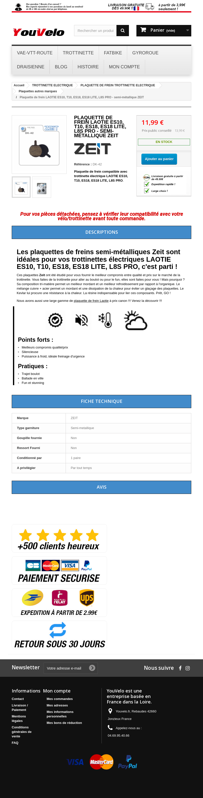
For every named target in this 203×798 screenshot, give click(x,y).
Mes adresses (57, 705)
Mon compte (57, 691)
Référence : (83, 164)
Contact (18, 699)
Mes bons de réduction (64, 723)
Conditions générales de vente (22, 731)
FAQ (15, 743)
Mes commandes (60, 699)
